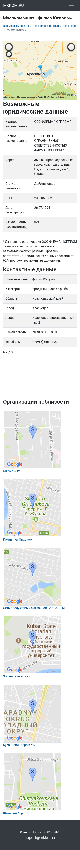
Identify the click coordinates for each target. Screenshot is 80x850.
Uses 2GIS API (60, 93)
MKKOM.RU (13, 5)
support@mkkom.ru (40, 837)
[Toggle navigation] (71, 5)
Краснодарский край (46, 25)
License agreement (58, 95)
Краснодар (70, 25)
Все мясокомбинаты (16, 25)
